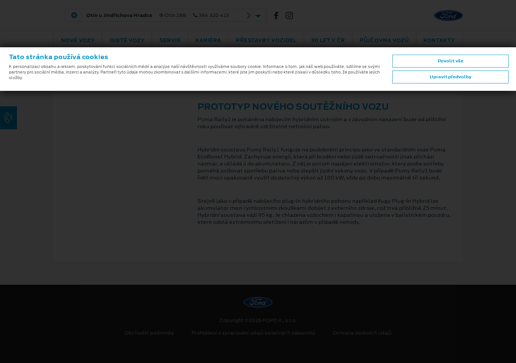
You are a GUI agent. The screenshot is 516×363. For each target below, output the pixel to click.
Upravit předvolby (450, 77)
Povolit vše (450, 61)
